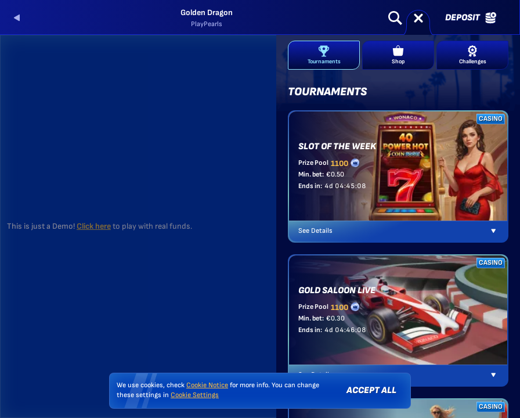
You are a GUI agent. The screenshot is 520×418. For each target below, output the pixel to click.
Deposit (470, 18)
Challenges (472, 55)
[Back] (17, 18)
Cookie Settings (195, 395)
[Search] (395, 18)
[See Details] (493, 231)
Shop (398, 55)
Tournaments (324, 55)
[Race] (418, 18)
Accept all (371, 390)
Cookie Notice (207, 385)
